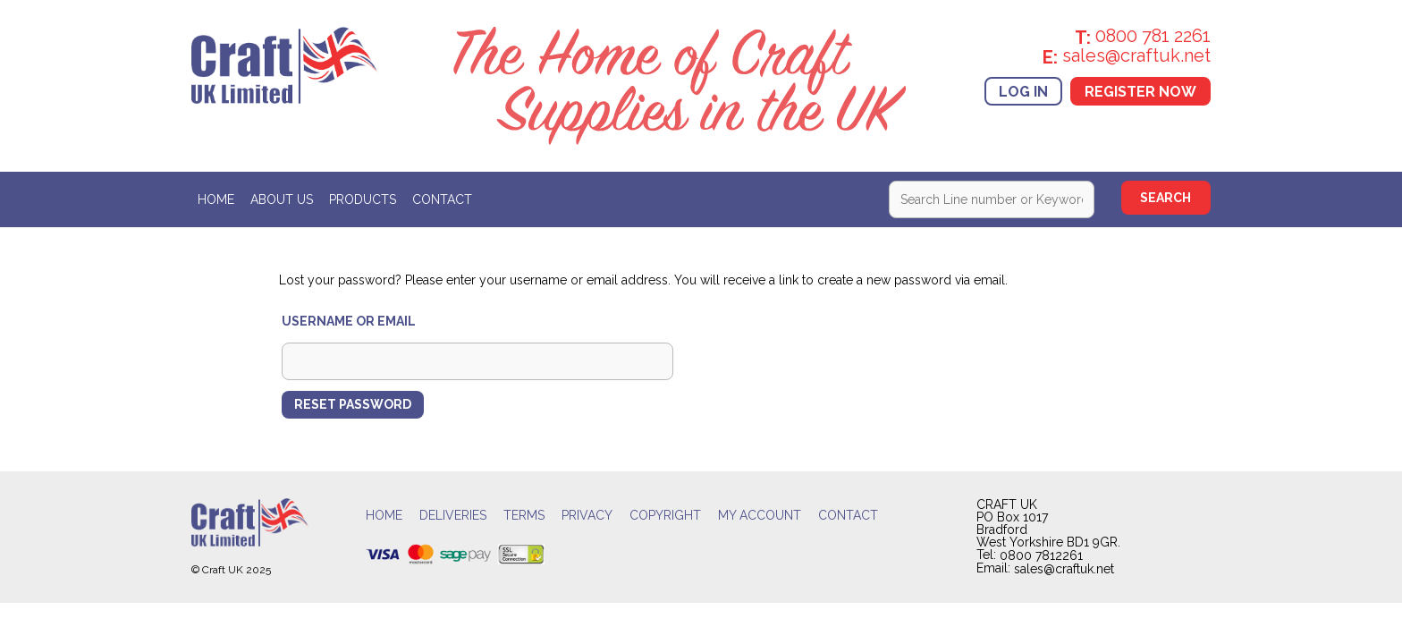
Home (216, 200)
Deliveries (452, 515)
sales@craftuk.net (1064, 570)
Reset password (352, 404)
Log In (1023, 90)
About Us (281, 200)
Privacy (587, 515)
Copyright (665, 515)
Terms (524, 515)
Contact (442, 200)
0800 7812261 (1041, 555)
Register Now (1140, 90)
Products (362, 200)
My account (759, 515)
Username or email (349, 321)
